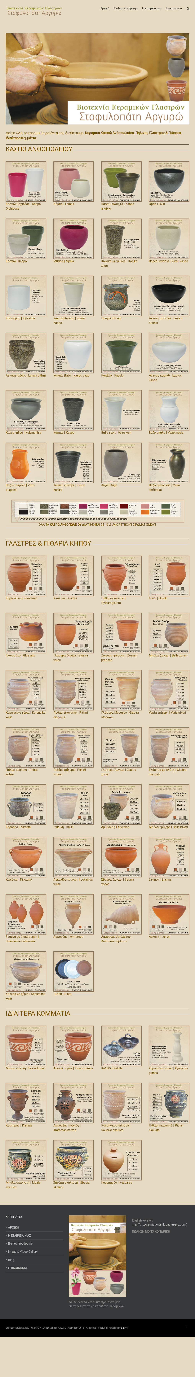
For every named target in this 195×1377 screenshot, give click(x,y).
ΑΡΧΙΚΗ (13, 1227)
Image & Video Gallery (23, 1251)
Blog (11, 1260)
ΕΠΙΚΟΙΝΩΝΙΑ (17, 1268)
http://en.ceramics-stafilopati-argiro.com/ (159, 1224)
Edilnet (124, 1328)
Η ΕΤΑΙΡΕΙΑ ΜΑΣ (19, 1235)
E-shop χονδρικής (20, 1243)
